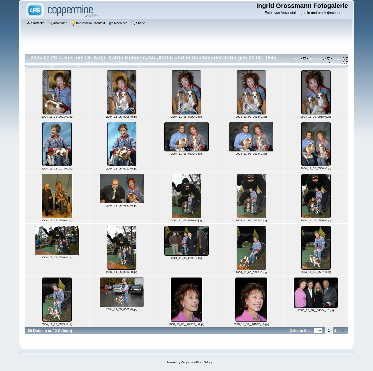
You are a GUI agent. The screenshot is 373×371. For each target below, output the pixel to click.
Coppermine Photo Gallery (196, 362)
